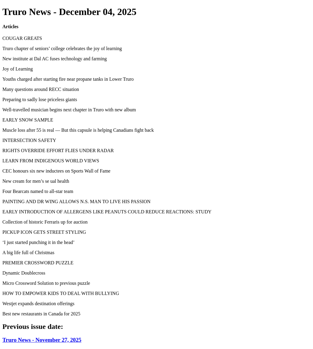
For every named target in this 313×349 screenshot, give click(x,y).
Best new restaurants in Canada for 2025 (41, 313)
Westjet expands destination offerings (38, 303)
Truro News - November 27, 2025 (41, 340)
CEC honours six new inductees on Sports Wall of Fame (56, 170)
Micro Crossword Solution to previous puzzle (46, 283)
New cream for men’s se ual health (35, 181)
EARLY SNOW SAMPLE (27, 119)
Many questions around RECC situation (40, 89)
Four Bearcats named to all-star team (37, 191)
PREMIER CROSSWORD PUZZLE (37, 262)
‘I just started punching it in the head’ (38, 242)
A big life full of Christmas (28, 252)
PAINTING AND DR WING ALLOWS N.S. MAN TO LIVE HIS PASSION (76, 201)
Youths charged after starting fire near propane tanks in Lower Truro (68, 79)
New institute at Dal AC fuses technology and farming (54, 58)
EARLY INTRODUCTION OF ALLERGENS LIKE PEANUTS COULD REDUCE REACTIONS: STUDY (106, 211)
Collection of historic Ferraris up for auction (44, 221)
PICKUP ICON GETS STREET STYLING (44, 232)
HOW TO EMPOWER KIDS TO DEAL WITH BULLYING (60, 293)
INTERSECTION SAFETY (29, 140)
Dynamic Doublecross (23, 272)
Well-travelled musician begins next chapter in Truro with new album (69, 109)
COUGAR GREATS (22, 38)
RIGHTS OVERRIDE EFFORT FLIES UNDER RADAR (58, 150)
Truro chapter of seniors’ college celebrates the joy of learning (62, 48)
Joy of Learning (17, 68)
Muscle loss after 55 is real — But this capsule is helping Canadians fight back (78, 130)
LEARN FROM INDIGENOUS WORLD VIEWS (50, 160)
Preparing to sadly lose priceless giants (39, 99)
